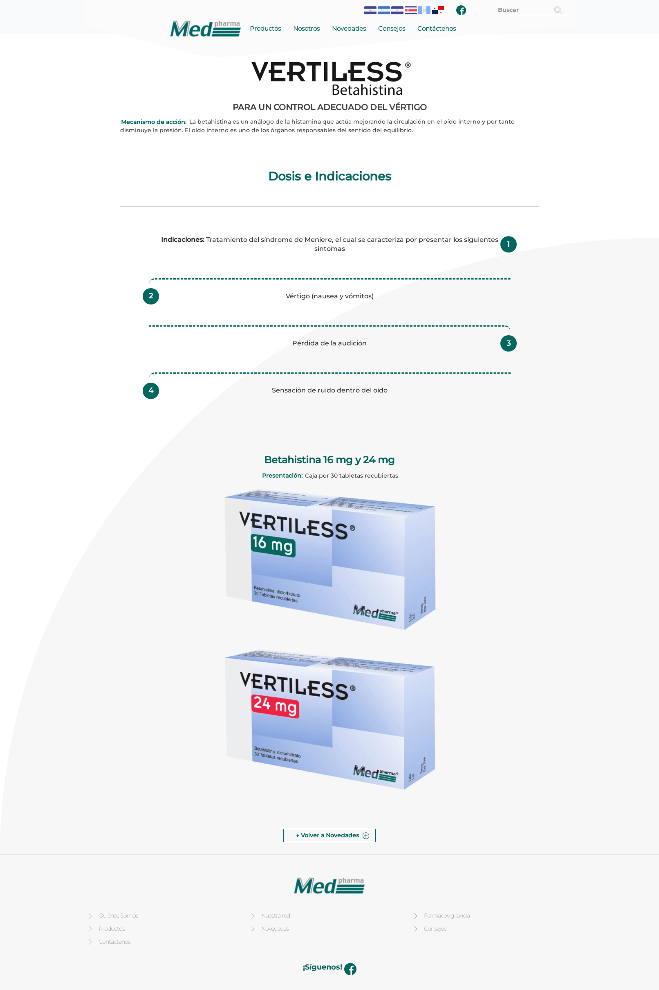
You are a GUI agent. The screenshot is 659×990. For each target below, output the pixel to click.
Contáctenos (436, 28)
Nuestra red (275, 915)
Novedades (349, 28)
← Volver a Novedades (327, 835)
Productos (265, 28)
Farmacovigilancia (447, 915)
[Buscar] (558, 10)
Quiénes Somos (118, 915)
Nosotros (306, 28)
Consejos (391, 28)
